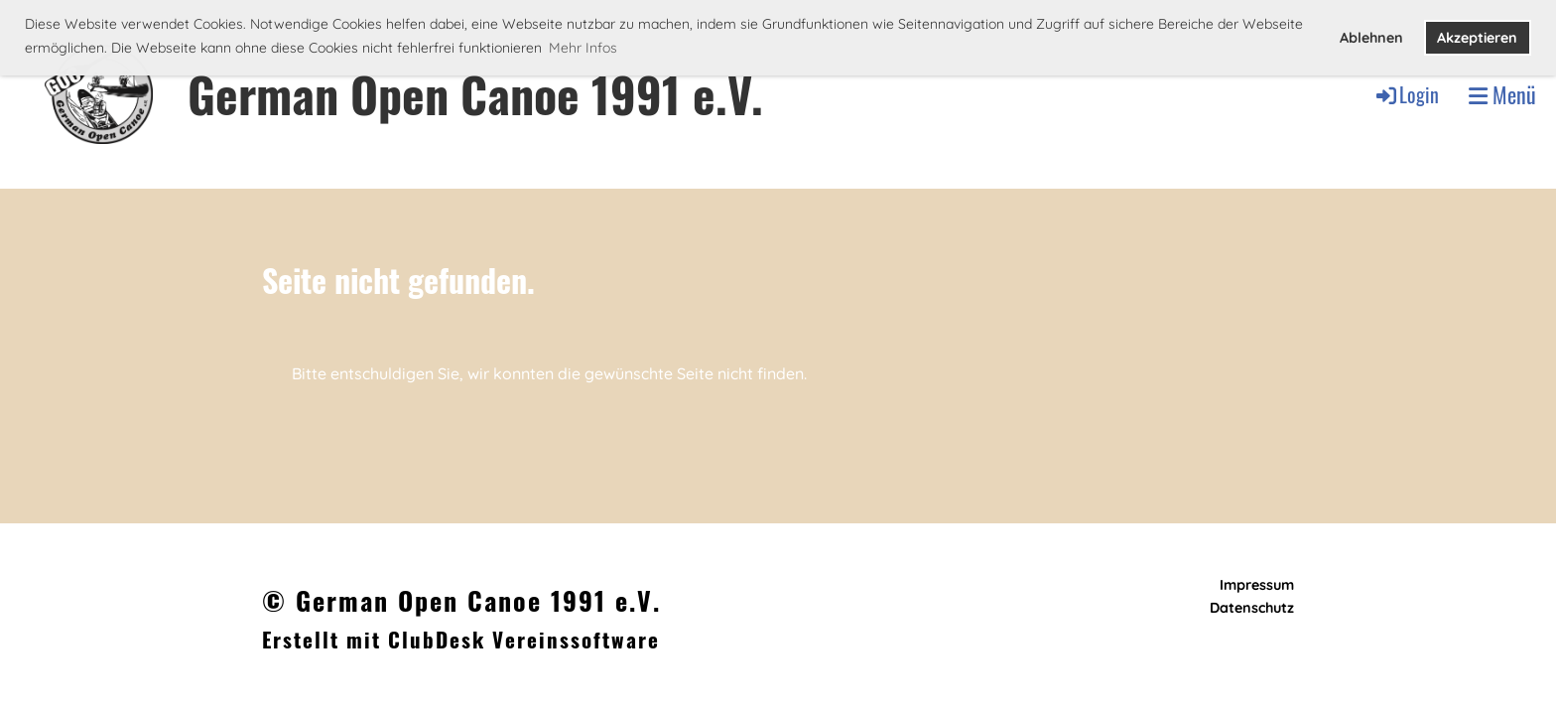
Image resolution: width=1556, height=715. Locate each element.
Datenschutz (1252, 608)
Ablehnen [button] (1371, 38)
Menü (1502, 94)
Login (1406, 94)
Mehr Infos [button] (583, 48)
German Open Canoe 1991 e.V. (475, 94)
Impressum (1257, 585)
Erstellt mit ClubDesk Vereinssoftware (461, 639)
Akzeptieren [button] (1477, 38)
